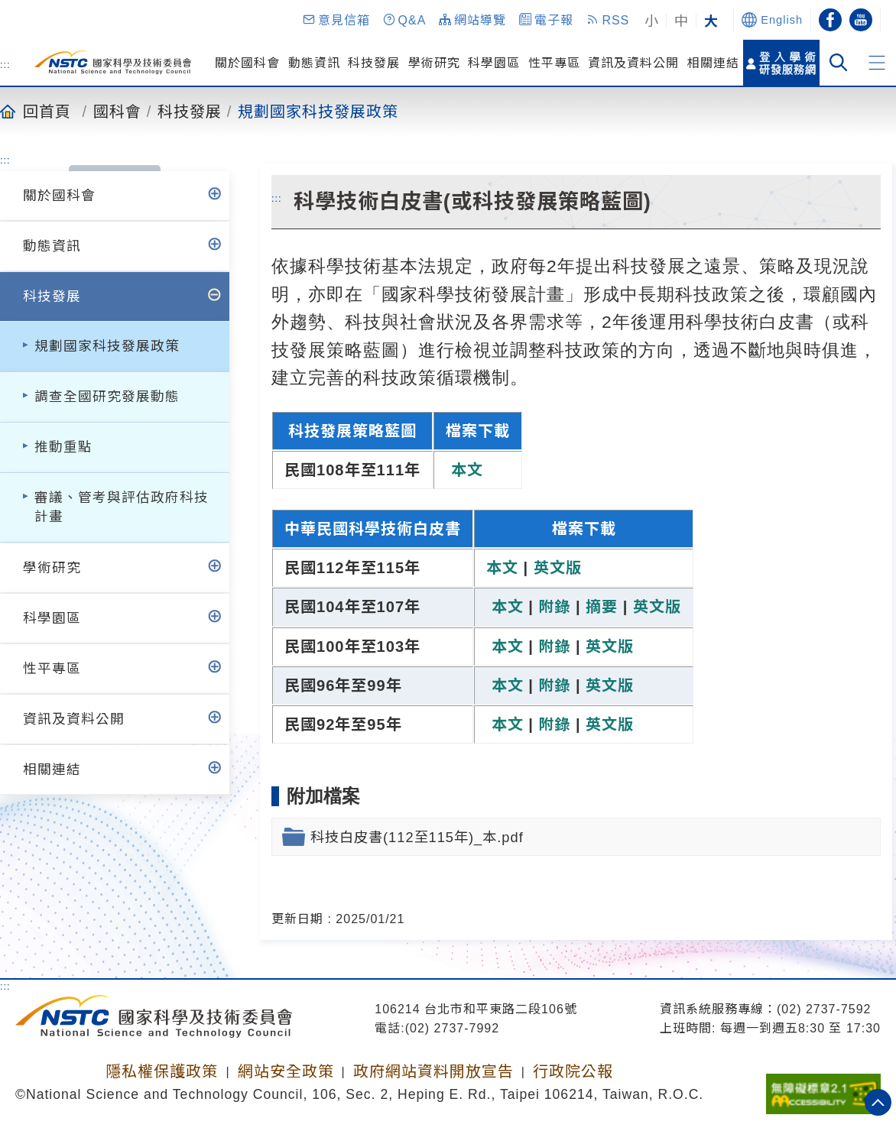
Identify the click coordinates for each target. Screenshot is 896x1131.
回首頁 (47, 110)
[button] (335, 20)
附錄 (554, 606)
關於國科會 (247, 63)
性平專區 (554, 63)
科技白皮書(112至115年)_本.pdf (417, 837)
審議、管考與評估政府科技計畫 (121, 507)
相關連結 (713, 63)
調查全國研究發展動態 (107, 396)
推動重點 (63, 447)
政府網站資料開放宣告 (433, 1071)
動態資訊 (314, 63)
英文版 (558, 567)
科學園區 (494, 63)
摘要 (602, 606)
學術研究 (434, 63)
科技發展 (374, 63)
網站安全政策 (286, 1071)
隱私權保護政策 (162, 1071)
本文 (464, 470)
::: (5, 64)
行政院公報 (573, 1071)
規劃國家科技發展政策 (318, 110)
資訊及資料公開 (633, 63)
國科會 (117, 110)
